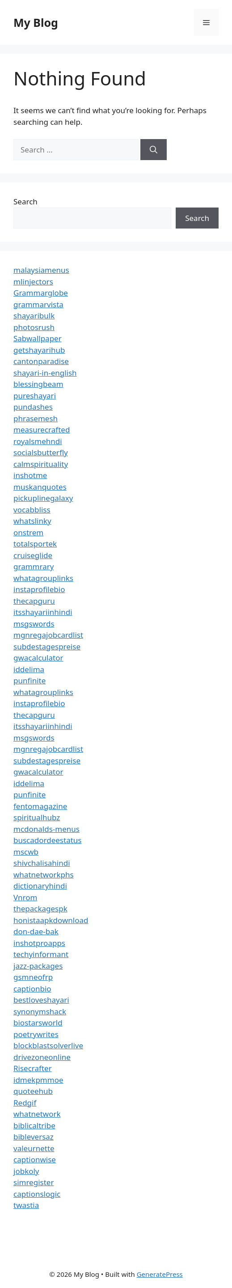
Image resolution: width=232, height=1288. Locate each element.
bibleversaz (33, 1136)
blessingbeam (38, 384)
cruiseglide (32, 555)
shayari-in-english (45, 373)
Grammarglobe (40, 293)
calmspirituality (40, 464)
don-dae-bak (36, 931)
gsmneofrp (33, 977)
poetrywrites (36, 1034)
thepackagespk (40, 908)
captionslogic (36, 1194)
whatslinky (32, 521)
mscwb (25, 852)
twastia (26, 1205)
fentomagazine (40, 806)
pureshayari (34, 395)
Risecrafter (32, 1068)
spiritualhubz (36, 817)
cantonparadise (41, 361)
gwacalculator (38, 657)
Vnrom (25, 897)
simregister (33, 1182)
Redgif (24, 1102)
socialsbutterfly (40, 452)
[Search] (153, 150)
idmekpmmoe (38, 1080)
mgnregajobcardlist (48, 635)
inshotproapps (39, 943)
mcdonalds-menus (46, 829)
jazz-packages (38, 966)
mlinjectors (33, 281)
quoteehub (33, 1091)
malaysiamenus (41, 270)
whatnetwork (37, 1114)
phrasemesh (35, 418)
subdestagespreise (46, 646)
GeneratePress (160, 1274)
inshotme (30, 475)
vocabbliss (32, 509)
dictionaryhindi (40, 886)
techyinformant (40, 954)
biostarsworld (38, 1022)
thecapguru (34, 601)
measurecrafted (41, 429)
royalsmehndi (37, 441)
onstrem (28, 532)
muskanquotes (40, 487)
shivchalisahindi (41, 863)
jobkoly (26, 1171)
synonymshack (39, 1011)
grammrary (33, 566)
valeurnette (34, 1148)
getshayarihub (39, 350)
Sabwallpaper (37, 338)
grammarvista (38, 304)
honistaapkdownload (51, 920)
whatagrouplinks (43, 578)
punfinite (29, 680)
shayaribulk (34, 315)
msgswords (34, 624)
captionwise (34, 1159)
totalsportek (35, 543)
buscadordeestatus (47, 840)
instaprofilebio (39, 589)
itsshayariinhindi (42, 612)
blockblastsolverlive (48, 1045)
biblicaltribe (34, 1125)
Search (25, 201)
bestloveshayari (41, 1000)
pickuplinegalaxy (43, 498)
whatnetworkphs (43, 874)
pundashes (33, 407)
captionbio (32, 988)
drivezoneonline (42, 1057)
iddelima (28, 669)
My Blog (35, 22)
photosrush (34, 327)
